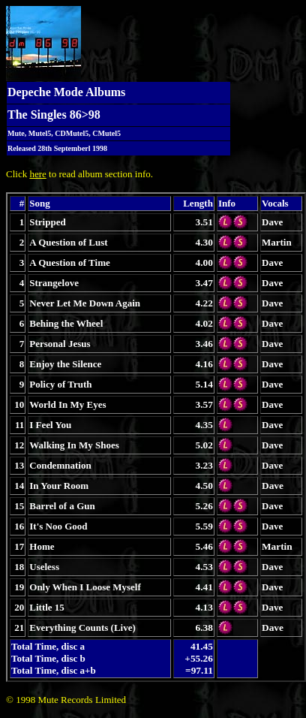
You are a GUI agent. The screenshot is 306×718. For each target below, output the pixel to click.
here (37, 174)
